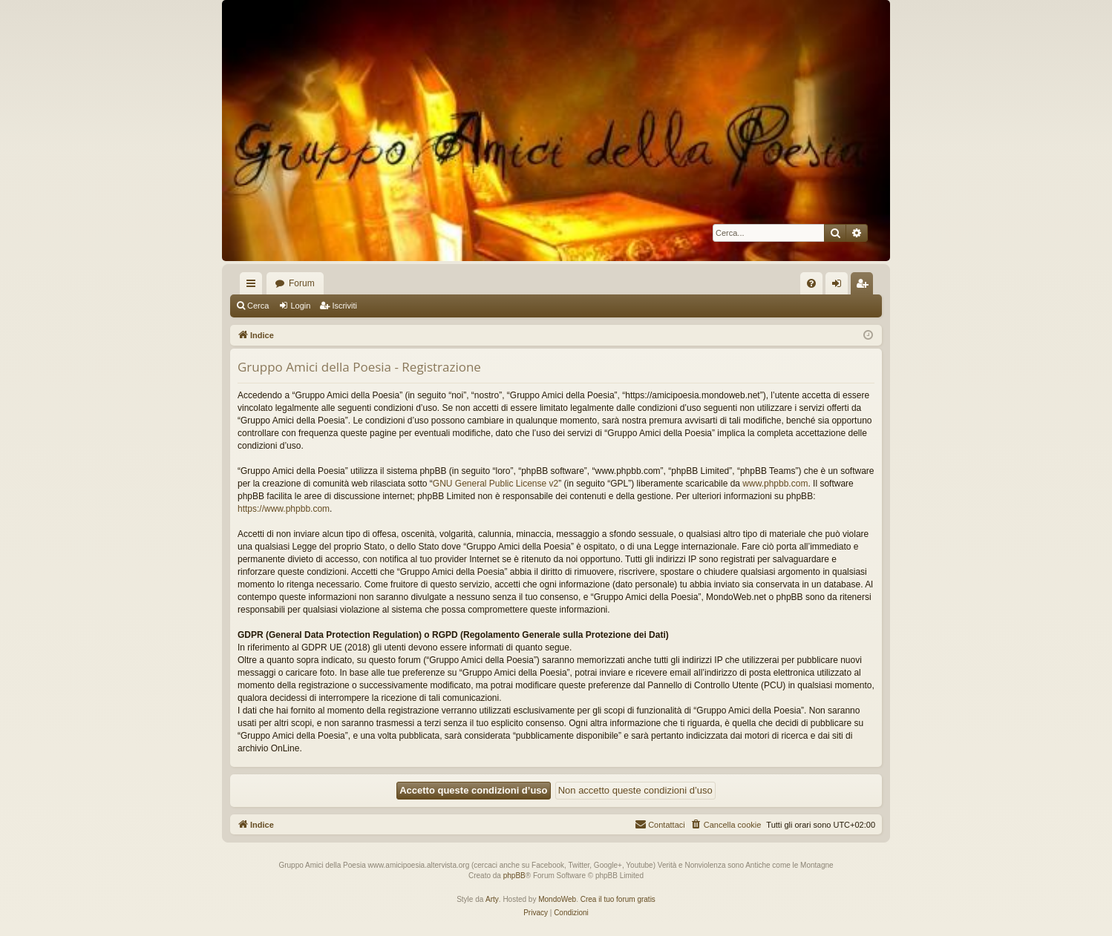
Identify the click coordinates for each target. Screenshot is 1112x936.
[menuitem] (811, 283)
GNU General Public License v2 (495, 483)
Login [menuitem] (840, 286)
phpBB (514, 875)
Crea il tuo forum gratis (617, 899)
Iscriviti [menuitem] (865, 286)
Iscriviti (344, 305)
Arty (492, 899)
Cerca (258, 305)
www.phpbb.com (775, 483)
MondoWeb (557, 899)
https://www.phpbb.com (284, 509)
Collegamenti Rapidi (254, 286)
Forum (302, 283)
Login (300, 305)
